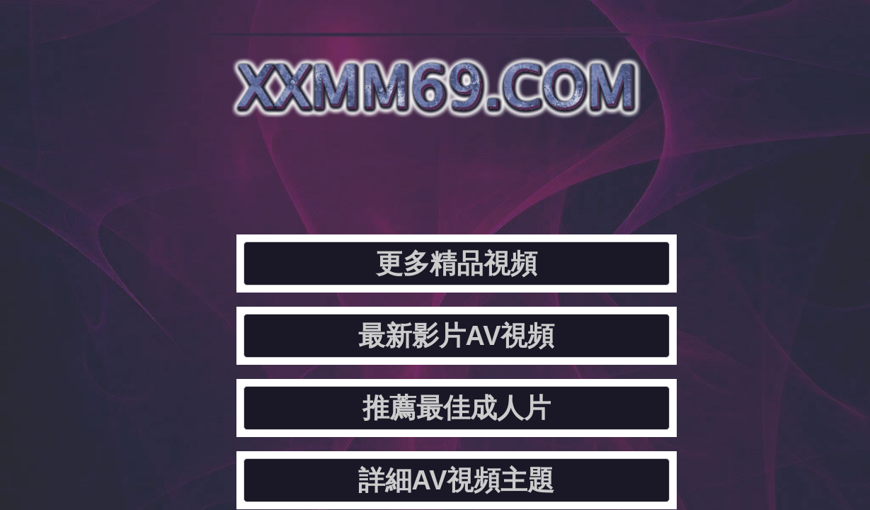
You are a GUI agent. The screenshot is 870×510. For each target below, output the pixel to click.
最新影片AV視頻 (356, 167)
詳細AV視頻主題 (742, 167)
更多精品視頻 (164, 167)
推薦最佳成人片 (549, 167)
